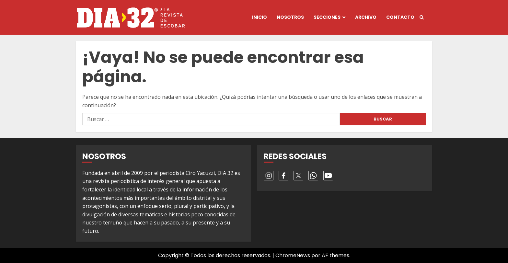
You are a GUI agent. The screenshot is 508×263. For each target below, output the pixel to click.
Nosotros (290, 17)
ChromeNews (292, 255)
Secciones (327, 17)
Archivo (365, 17)
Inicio (259, 17)
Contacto (400, 17)
